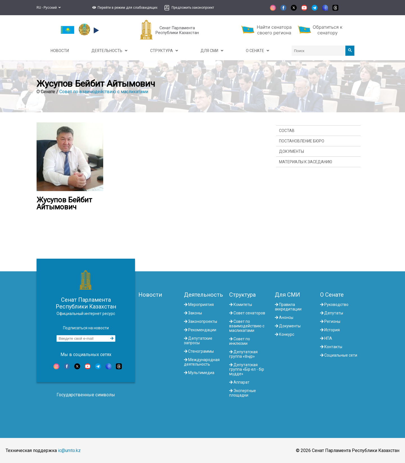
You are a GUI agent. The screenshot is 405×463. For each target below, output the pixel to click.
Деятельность (203, 294)
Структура (242, 294)
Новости (150, 294)
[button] (124, 8)
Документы (291, 151)
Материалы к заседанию (305, 162)
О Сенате (332, 294)
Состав (286, 130)
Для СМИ (287, 294)
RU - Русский (49, 8)
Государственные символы (86, 394)
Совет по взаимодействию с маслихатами (103, 91)
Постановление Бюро (301, 141)
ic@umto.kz (69, 450)
